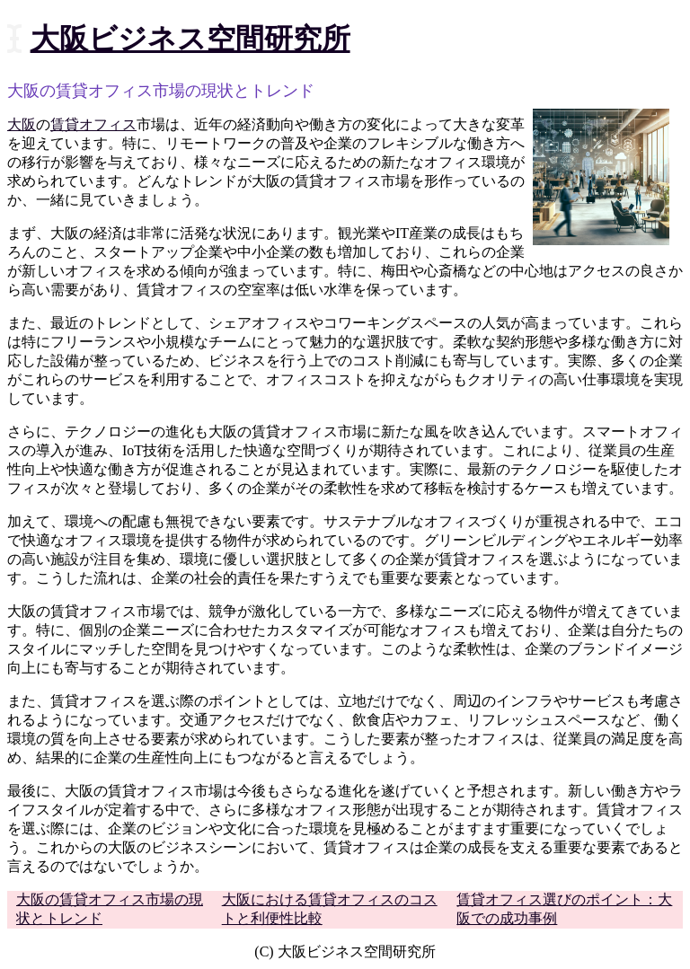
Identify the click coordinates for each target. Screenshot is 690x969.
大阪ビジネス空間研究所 (190, 38)
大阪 (21, 124)
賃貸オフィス (93, 124)
